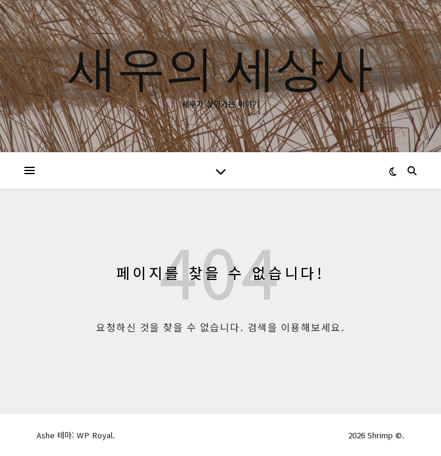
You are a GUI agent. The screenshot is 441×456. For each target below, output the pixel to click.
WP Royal (95, 435)
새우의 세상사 (220, 66)
